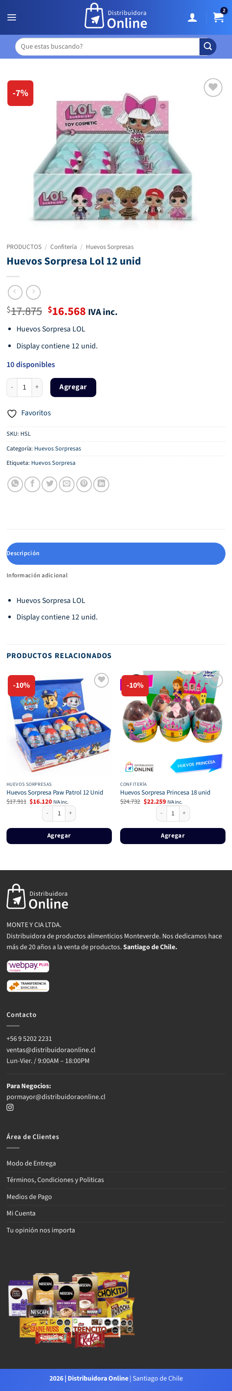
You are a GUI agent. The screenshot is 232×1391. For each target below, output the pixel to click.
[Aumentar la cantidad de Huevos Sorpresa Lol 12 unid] (37, 387)
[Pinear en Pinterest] (84, 484)
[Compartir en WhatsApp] (15, 484)
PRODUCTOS (24, 247)
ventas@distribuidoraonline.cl (52, 1050)
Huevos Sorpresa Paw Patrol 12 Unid (55, 792)
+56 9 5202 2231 (29, 1038)
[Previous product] (33, 292)
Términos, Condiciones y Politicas (55, 1180)
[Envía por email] (67, 484)
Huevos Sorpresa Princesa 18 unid (165, 792)
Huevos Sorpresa (53, 463)
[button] (13, 17)
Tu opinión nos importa (41, 1230)
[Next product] (15, 292)
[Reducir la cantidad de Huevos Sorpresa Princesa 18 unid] (161, 813)
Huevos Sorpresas (110, 247)
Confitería (63, 247)
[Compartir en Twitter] (49, 484)
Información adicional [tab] (37, 575)
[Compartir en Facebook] (32, 484)
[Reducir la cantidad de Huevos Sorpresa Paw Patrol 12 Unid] (47, 813)
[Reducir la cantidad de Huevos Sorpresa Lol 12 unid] (12, 387)
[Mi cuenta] (193, 17)
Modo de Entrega (31, 1163)
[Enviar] (207, 46)
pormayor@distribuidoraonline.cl (56, 1097)
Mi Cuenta (21, 1213)
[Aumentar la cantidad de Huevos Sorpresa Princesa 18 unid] (185, 813)
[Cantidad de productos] (24, 387)
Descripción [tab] (23, 553)
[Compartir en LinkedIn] (101, 484)
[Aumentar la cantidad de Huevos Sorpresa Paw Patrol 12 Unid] (70, 813)
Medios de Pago (29, 1197)
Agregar (73, 387)
